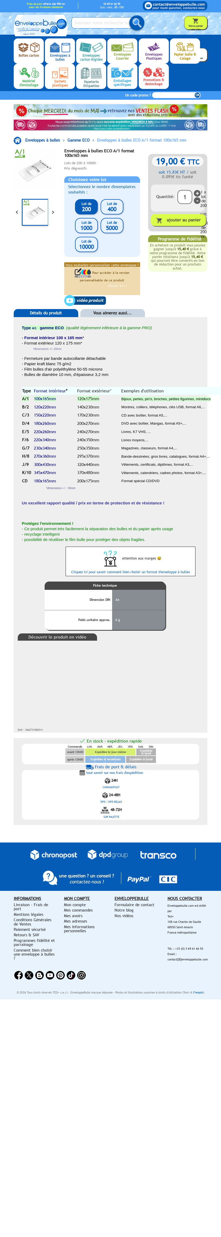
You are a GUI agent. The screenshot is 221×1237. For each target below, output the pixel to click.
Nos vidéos (124, 915)
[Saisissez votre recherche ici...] (105, 22)
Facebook (18, 975)
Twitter (29, 975)
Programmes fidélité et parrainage (34, 942)
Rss (39, 975)
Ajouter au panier (178, 220)
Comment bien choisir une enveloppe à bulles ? (34, 954)
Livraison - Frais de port (31, 906)
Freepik (198, 992)
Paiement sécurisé (30, 929)
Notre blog (124, 910)
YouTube (50, 975)
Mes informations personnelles (79, 928)
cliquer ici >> (117, 286)
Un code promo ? (138, 95)
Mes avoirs (73, 915)
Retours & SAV (26, 935)
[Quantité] (184, 197)
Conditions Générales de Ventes (32, 921)
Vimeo (71, 975)
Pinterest (60, 975)
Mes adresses (75, 921)
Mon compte (75, 904)
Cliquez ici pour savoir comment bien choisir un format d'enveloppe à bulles (130, 572)
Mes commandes (78, 910)
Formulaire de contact (134, 904)
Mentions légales (28, 914)
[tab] (46, 321)
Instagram (81, 975)
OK (197, 95)
